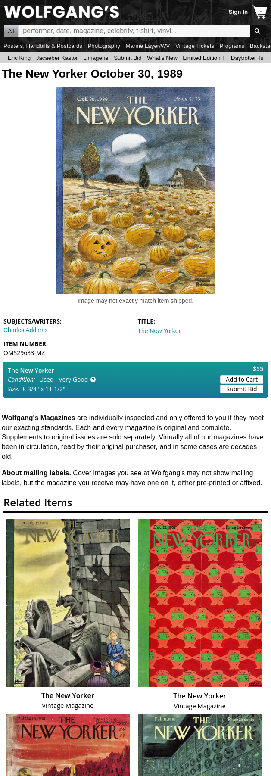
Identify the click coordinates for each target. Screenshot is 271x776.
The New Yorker (159, 330)
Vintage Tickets (194, 46)
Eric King (19, 58)
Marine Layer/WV (147, 46)
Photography (103, 46)
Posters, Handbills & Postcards (42, 46)
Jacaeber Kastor (57, 58)
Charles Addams (25, 330)
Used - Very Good (63, 379)
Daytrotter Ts (247, 58)
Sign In (238, 12)
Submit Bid (127, 58)
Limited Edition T (204, 58)
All (11, 31)
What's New (162, 58)
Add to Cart (242, 379)
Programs (232, 46)
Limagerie (96, 58)
